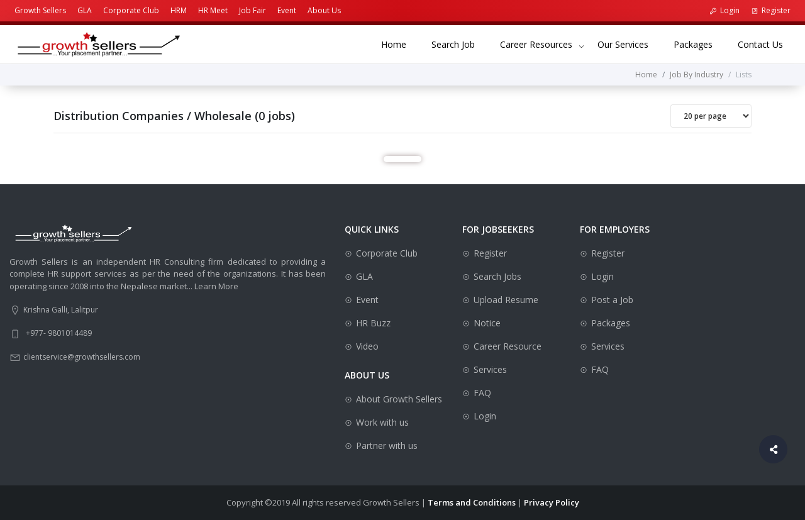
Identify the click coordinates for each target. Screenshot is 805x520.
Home (400, 43)
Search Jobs (497, 276)
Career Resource (507, 346)
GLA (84, 10)
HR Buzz (373, 323)
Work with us (382, 422)
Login (724, 10)
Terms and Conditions (472, 502)
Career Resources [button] (536, 44)
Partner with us (387, 445)
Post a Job (612, 300)
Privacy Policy (551, 502)
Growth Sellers (40, 10)
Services (490, 369)
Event (286, 10)
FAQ (482, 393)
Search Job (459, 43)
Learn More (216, 286)
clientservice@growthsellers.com (81, 356)
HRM (178, 10)
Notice (487, 323)
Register (771, 10)
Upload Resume (506, 300)
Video (367, 346)
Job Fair (252, 10)
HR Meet (213, 10)
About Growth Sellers (399, 399)
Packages (699, 43)
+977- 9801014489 (59, 333)
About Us (324, 10)
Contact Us (767, 43)
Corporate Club (131, 10)
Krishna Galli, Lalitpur (60, 309)
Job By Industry (696, 74)
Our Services (629, 43)
